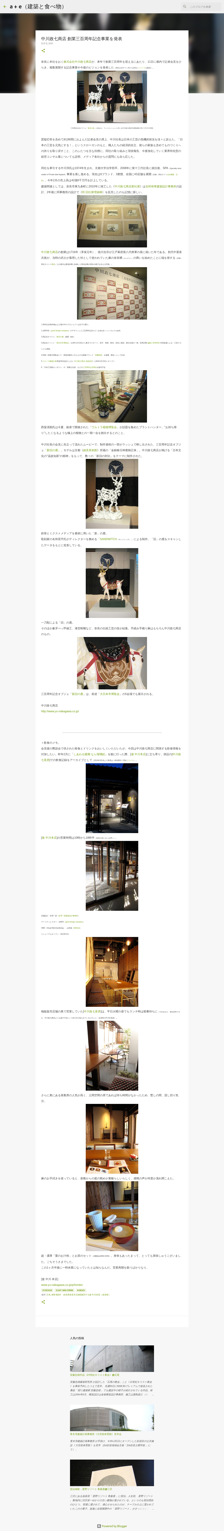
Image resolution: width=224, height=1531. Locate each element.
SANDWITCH (108, 539)
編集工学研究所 (154, 343)
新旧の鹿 (91, 128)
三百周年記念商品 (90, 367)
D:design (47, 1290)
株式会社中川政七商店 (78, 61)
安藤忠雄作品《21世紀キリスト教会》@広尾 (94, 1374)
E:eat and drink (64, 1290)
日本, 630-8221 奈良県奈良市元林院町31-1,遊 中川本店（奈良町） (78, 1295)
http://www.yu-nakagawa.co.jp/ (60, 711)
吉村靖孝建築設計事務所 (160, 186)
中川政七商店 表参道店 (84, 361)
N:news (81, 1290)
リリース (141, 68)
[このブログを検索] (202, 6)
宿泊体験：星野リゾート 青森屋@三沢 (91, 1489)
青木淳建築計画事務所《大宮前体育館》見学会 (95, 1434)
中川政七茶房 (92, 1011)
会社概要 (170, 174)
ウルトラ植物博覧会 (104, 427)
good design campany (59, 331)
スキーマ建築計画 (50, 361)
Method (77, 928)
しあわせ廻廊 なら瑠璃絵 (89, 754)
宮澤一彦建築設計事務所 (68, 916)
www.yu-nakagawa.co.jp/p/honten (62, 1284)
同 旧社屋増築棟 (92, 192)
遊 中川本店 (138, 754)
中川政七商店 (49, 252)
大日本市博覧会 (110, 694)
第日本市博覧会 (63, 343)
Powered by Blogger (112, 1526)
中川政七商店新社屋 (127, 186)
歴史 (53, 264)
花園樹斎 (98, 355)
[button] (43, 51)
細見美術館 (90, 450)
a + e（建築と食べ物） (38, 6)
